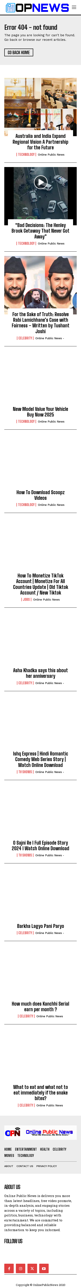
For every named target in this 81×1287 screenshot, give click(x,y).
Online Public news (51, 154)
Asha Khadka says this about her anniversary (40, 673)
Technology (26, 154)
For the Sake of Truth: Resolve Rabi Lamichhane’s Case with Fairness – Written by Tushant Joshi (40, 322)
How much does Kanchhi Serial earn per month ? (40, 1006)
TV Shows (25, 772)
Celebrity (25, 338)
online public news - (49, 338)
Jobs (26, 599)
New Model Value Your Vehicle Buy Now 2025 (40, 412)
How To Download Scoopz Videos (40, 495)
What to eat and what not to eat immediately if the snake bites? (40, 1092)
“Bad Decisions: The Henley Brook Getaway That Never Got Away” (40, 231)
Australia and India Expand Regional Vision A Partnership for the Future (40, 141)
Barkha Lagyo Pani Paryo (40, 926)
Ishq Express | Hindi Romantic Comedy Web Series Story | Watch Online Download (40, 759)
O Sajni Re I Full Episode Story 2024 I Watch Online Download (40, 845)
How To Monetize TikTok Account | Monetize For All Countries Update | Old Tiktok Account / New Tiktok (40, 584)
